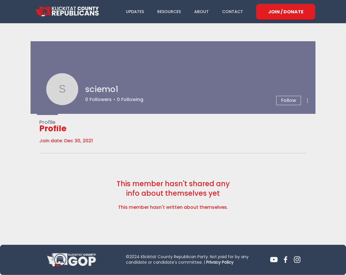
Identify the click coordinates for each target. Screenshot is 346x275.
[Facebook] (285, 259)
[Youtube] (274, 259)
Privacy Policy (219, 262)
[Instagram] (297, 259)
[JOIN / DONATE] (285, 11)
